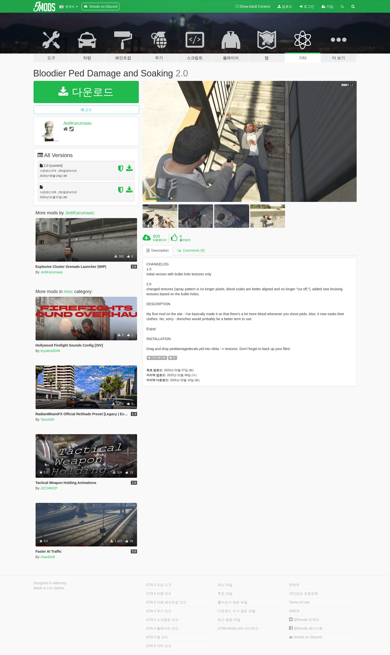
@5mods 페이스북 (306, 628)
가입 (328, 6)
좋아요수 (185, 239)
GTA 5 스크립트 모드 (162, 620)
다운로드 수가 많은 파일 (236, 611)
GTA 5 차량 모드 (159, 593)
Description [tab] (157, 250)
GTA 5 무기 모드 (159, 611)
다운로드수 (160, 239)
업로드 (285, 6)
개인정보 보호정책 (303, 593)
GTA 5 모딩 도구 (159, 585)
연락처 (294, 585)
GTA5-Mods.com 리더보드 (238, 628)
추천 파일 (225, 593)
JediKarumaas (77, 123)
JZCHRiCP (49, 488)
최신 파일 (225, 585)
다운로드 (86, 92)
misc (68, 291)
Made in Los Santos (49, 588)
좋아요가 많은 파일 (232, 602)
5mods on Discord (305, 637)
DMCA (294, 611)
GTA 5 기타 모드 (159, 646)
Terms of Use (299, 602)
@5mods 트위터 (304, 619)
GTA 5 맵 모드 (157, 637)
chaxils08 (48, 557)
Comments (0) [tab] (191, 250)
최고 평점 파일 (229, 620)
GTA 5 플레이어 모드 (162, 628)
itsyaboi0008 (50, 351)
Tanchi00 (47, 419)
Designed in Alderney (50, 583)
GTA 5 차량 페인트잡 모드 (166, 602)
